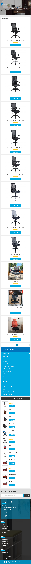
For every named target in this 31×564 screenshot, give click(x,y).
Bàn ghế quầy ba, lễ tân (7, 384)
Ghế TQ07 (11, 416)
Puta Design (7, 562)
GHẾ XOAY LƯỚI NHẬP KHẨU (15, 335)
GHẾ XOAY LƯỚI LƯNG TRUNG (15, 281)
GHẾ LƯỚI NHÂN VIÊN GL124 (15, 67)
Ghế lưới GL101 (13, 445)
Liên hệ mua (15, 45)
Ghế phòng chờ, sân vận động (9, 391)
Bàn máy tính (5, 361)
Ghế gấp (4, 389)
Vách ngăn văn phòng (6, 363)
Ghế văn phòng (5, 353)
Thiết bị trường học (6, 371)
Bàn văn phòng (5, 356)
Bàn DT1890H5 (12, 481)
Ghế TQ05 (11, 423)
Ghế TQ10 (11, 402)
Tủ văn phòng (5, 358)
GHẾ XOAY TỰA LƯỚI (15, 308)
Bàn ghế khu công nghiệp (7, 394)
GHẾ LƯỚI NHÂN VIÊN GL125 (15, 94)
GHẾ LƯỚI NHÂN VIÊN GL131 (15, 40)
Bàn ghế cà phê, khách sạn (8, 386)
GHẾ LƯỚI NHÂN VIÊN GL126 (15, 120)
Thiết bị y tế (4, 376)
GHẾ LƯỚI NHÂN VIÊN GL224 (15, 174)
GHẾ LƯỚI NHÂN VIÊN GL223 (15, 254)
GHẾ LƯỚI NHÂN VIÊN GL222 (15, 147)
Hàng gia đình (5, 381)
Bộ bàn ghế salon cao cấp (8, 366)
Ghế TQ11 (11, 409)
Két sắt (3, 374)
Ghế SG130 (11, 430)
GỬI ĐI (27, 495)
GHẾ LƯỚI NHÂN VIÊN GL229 (15, 201)
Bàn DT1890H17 (13, 474)
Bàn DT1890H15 (13, 459)
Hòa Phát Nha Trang (8, 561)
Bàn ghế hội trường (6, 368)
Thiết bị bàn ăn (5, 379)
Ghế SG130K (12, 438)
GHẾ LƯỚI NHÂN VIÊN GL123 (15, 227)
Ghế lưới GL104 (13, 452)
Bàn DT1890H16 (13, 467)
